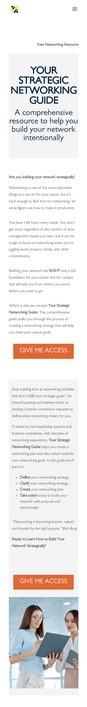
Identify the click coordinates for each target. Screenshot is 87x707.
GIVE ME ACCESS (43, 351)
